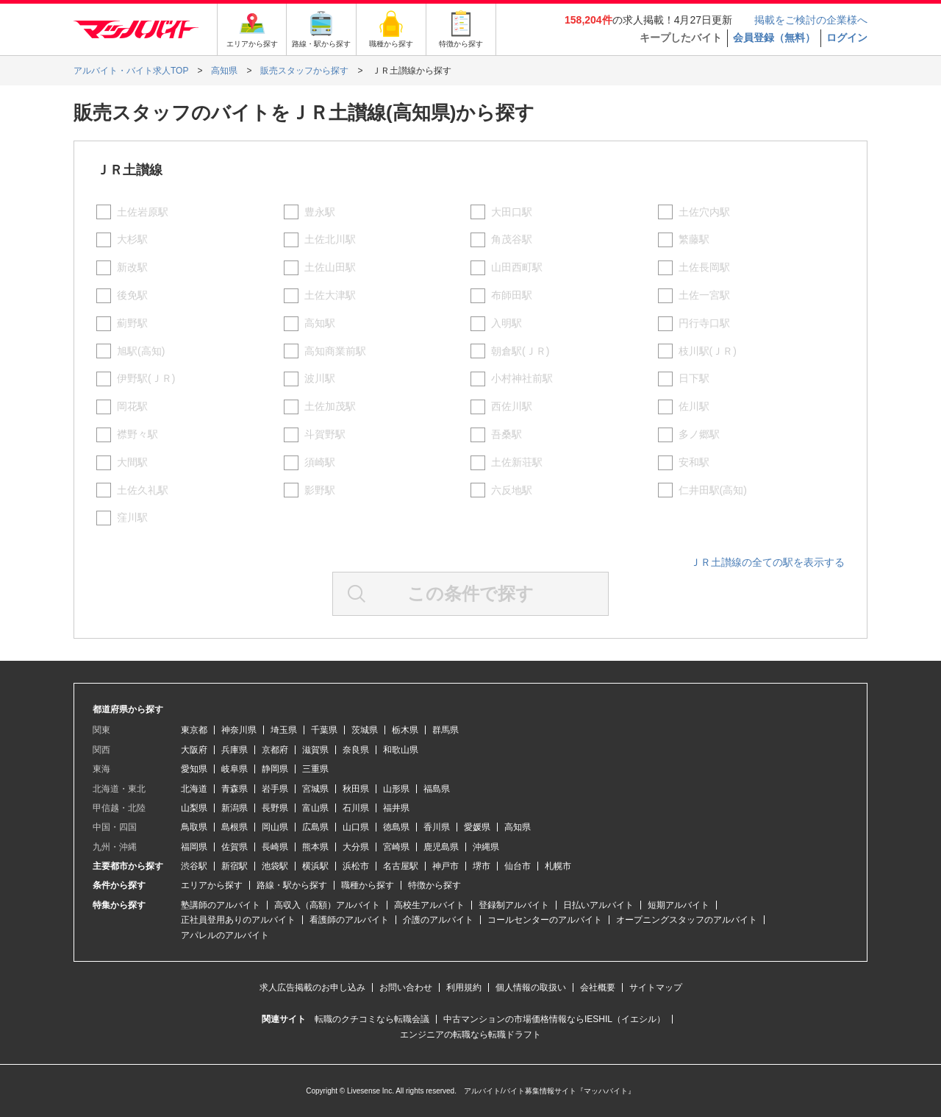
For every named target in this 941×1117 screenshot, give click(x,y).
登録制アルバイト (514, 905)
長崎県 (275, 847)
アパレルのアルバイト (225, 935)
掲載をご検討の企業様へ (810, 20)
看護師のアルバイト (349, 920)
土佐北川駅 (330, 239)
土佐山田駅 (330, 267)
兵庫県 (234, 750)
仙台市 (517, 866)
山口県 (356, 827)
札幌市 (558, 866)
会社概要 (597, 987)
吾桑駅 (506, 434)
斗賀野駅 (325, 434)
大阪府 (194, 750)
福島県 (436, 789)
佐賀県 (234, 847)
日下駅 (694, 378)
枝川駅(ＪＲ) (708, 351)
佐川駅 (694, 406)
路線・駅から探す (292, 885)
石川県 (356, 808)
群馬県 (445, 730)
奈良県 (356, 750)
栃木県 (405, 730)
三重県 (315, 769)
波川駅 (319, 378)
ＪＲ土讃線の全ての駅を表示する (767, 562)
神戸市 (445, 866)
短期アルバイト (678, 905)
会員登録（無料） (774, 37)
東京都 (194, 730)
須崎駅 (319, 462)
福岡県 (194, 847)
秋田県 (356, 789)
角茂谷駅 (511, 239)
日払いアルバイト (598, 905)
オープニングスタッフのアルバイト (686, 920)
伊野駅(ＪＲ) (146, 378)
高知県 (517, 827)
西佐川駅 (511, 406)
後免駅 (132, 295)
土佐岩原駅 (142, 212)
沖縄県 (486, 847)
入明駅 (506, 323)
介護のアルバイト (438, 920)
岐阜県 (234, 769)
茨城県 (364, 730)
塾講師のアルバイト (220, 905)
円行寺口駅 (704, 323)
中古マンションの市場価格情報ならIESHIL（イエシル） (554, 1019)
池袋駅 (275, 866)
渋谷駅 (194, 866)
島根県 (234, 827)
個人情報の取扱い (530, 987)
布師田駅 (511, 295)
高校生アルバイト (429, 905)
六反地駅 (511, 490)
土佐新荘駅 (517, 462)
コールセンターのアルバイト (544, 920)
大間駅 (132, 462)
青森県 (234, 789)
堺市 (481, 866)
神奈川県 (239, 730)
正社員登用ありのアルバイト (238, 920)
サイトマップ (655, 987)
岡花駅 (132, 406)
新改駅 (132, 267)
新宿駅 (234, 866)
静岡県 (275, 769)
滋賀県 (315, 750)
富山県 (315, 808)
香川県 (436, 827)
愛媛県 (477, 827)
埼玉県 (284, 730)
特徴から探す (434, 885)
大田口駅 (511, 212)
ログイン (846, 37)
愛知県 (194, 769)
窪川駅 (132, 517)
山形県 (396, 789)
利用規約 (464, 987)
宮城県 (315, 789)
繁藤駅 (694, 239)
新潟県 (234, 808)
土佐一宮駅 (704, 295)
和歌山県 (400, 750)
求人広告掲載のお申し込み (312, 987)
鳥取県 (194, 827)
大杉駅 (132, 239)
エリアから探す (212, 885)
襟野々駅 (137, 434)
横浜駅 (315, 866)
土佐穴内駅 (704, 212)
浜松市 (356, 866)
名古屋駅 (400, 866)
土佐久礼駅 (142, 490)
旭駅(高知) (141, 351)
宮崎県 (396, 847)
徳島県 (396, 827)
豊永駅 (319, 212)
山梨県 (194, 808)
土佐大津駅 (330, 295)
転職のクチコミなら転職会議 (372, 1019)
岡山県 (275, 827)
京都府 (275, 750)
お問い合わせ (405, 987)
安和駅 (694, 462)
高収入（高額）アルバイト (327, 905)
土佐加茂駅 (330, 406)
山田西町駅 (517, 267)
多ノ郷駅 (699, 434)
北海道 (194, 789)
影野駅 (319, 490)
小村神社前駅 (522, 378)
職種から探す (367, 885)
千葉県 (324, 730)
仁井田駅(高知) (713, 490)
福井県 (396, 808)
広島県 (315, 827)
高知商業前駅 (335, 351)
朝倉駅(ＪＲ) (520, 351)
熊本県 (315, 847)
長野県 (275, 808)
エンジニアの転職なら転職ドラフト (470, 1034)
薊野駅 (132, 323)
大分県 (356, 847)
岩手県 (275, 789)
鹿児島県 (441, 847)
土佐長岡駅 (704, 267)
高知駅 (319, 323)
